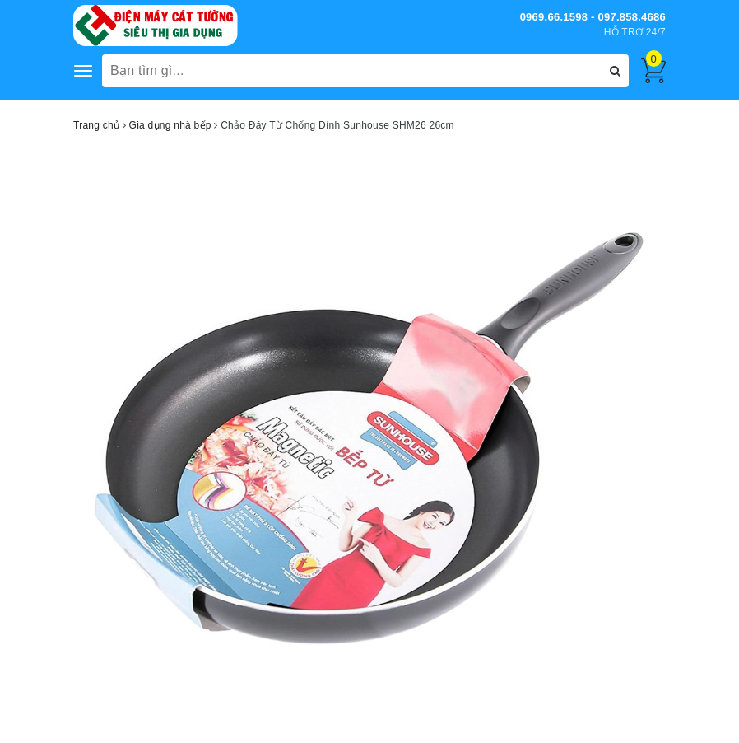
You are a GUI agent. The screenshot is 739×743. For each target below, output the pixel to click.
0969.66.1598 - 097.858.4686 (593, 17)
